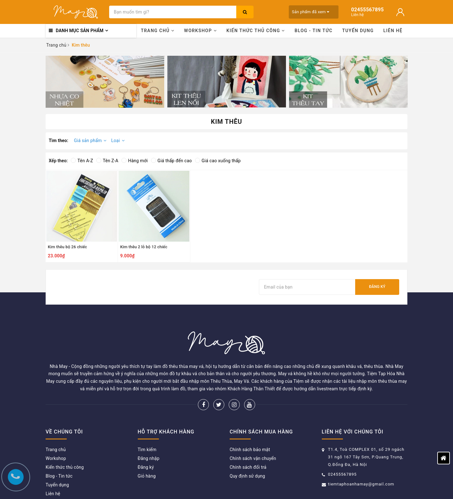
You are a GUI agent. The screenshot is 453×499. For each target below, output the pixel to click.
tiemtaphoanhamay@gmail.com (361, 453)
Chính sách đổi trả (248, 436)
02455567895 (342, 444)
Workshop (200, 30)
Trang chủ (158, 30)
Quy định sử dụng (247, 445)
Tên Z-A (107, 160)
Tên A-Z (82, 160)
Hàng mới (134, 160)
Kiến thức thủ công (255, 30)
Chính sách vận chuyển (253, 428)
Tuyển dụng (358, 30)
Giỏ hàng (147, 445)
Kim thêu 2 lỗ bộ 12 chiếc (143, 246)
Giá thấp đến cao (171, 160)
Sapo (302, 484)
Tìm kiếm (147, 419)
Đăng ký (377, 286)
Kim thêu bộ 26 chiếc (67, 246)
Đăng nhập (148, 428)
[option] (105, 82)
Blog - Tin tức (313, 30)
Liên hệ (393, 30)
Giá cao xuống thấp (218, 160)
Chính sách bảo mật (250, 419)
